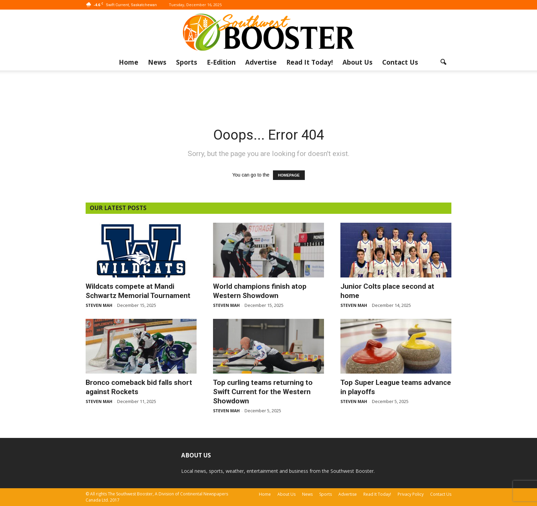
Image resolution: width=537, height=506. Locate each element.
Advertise (261, 62)
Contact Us (400, 62)
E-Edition (221, 62)
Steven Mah (99, 305)
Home (128, 62)
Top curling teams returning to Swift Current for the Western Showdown (263, 391)
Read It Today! (309, 62)
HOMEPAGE (289, 175)
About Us (357, 62)
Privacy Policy (411, 494)
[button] (443, 62)
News (157, 62)
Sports (186, 62)
